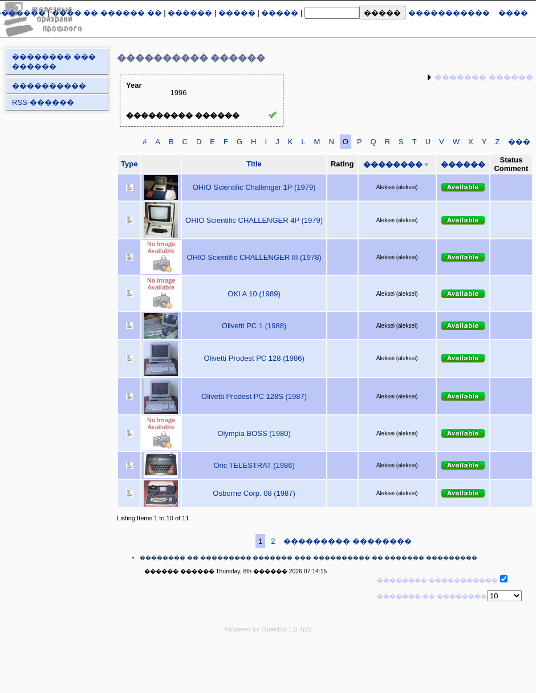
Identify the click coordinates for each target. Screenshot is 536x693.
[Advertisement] (268, 667)
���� (513, 13)
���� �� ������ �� (107, 13)
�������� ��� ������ (54, 61)
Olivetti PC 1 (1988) (254, 325)
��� (519, 141)
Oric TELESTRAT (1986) (253, 465)
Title (254, 164)
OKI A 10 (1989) (254, 294)
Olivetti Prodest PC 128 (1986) (254, 358)
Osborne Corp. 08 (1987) (254, 493)
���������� (49, 85)
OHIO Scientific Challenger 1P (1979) (254, 187)
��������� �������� (347, 541)
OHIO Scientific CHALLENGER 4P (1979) (254, 220)
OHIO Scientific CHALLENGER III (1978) (253, 257)
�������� (393, 164)
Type (129, 164)
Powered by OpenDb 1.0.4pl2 (267, 629)
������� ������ (484, 77)
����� (236, 13)
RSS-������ (43, 102)
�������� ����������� (437, 580)
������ (190, 13)
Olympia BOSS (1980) (254, 433)
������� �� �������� (432, 596)
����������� (449, 13)
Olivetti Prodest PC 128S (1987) (254, 396)
